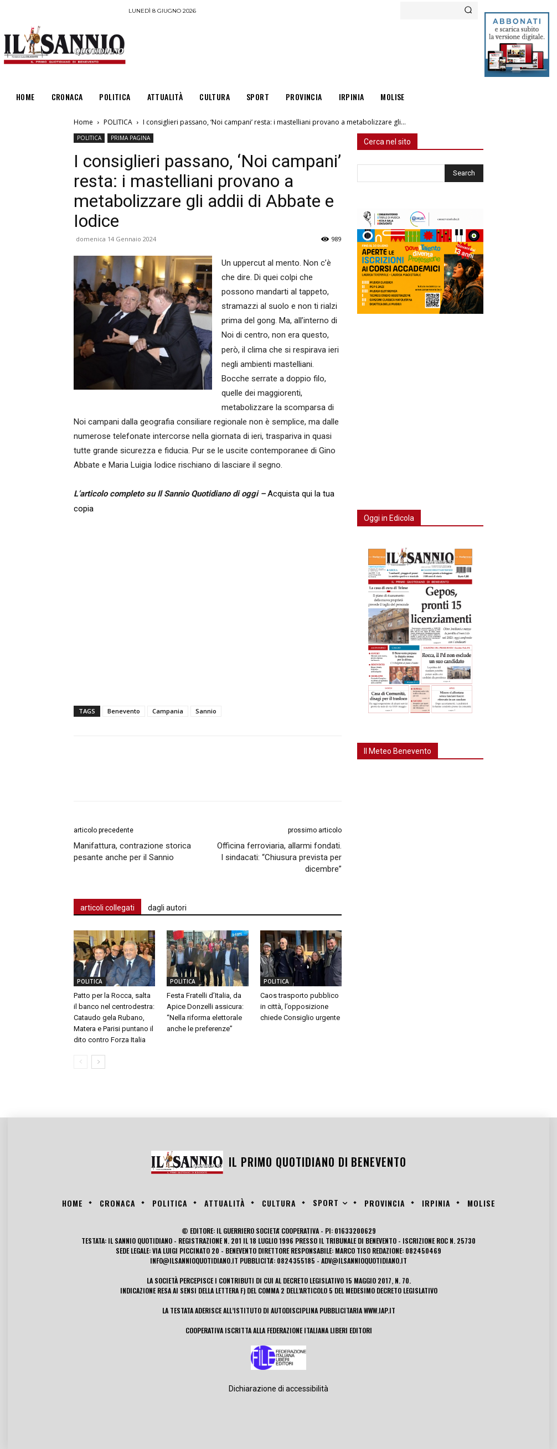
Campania (167, 711)
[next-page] (98, 1062)
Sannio (205, 711)
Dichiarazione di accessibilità (278, 1388)
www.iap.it (379, 1310)
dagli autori (167, 907)
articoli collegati (107, 907)
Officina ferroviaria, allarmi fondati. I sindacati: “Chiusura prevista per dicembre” (279, 857)
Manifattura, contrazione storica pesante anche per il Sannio (132, 851)
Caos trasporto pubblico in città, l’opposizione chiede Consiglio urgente (300, 1006)
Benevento (123, 711)
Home (83, 122)
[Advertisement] (330, 50)
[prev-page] (80, 1062)
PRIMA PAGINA (130, 138)
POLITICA (118, 122)
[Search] (468, 10)
